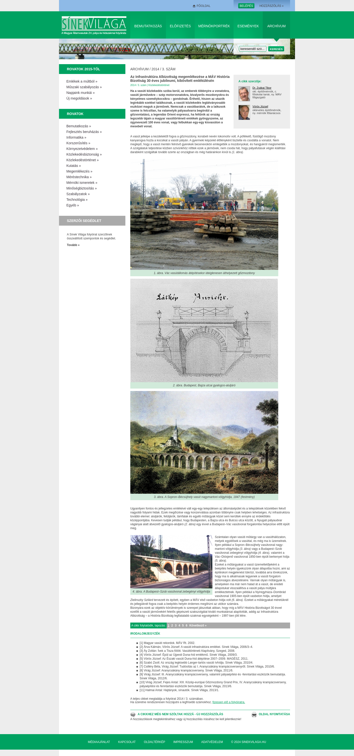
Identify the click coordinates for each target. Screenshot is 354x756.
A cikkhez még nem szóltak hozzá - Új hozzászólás (180, 714)
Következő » (197, 625)
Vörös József (260, 106)
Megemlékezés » (79, 171)
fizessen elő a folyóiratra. (228, 702)
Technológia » (77, 200)
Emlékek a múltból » (81, 81)
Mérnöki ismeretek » (81, 183)
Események (248, 26)
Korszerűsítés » (78, 143)
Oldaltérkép (154, 742)
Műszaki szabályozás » (84, 87)
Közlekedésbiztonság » (84, 154)
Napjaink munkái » (80, 93)
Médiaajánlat (99, 742)
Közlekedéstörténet (159, 85)
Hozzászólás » (271, 6)
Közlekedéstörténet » (82, 160)
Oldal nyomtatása (274, 714)
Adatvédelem (212, 742)
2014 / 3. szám (163, 69)
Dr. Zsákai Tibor (261, 87)
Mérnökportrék (214, 26)
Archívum (276, 26)
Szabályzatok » (78, 194)
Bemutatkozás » (78, 126)
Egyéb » (72, 205)
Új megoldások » (79, 98)
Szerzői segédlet (84, 221)
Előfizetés (180, 26)
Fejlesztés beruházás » (84, 132)
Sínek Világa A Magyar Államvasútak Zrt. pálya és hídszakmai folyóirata (94, 25)
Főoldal (203, 6)
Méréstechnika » (79, 177)
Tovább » (73, 245)
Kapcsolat (127, 742)
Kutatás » (73, 166)
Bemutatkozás (148, 26)
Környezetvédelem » (82, 149)
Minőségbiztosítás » (81, 188)
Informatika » (76, 137)
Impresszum (183, 742)
